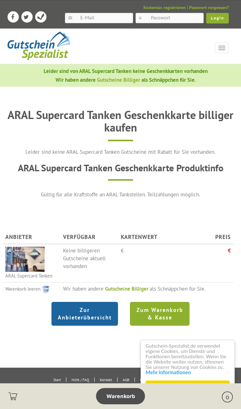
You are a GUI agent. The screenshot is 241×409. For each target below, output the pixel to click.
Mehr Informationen (168, 372)
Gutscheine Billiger (119, 79)
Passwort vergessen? (209, 7)
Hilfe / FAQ (80, 379)
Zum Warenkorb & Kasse (160, 313)
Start (57, 379)
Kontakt (106, 379)
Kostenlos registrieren (164, 7)
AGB (126, 379)
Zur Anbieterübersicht (85, 313)
